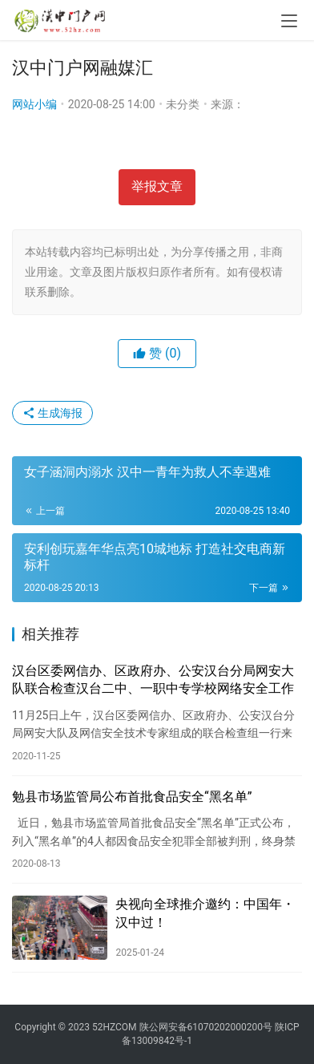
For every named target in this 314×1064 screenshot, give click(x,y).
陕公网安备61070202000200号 (207, 1027)
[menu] (289, 20)
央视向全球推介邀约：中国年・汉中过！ (205, 912)
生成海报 (52, 413)
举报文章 (157, 186)
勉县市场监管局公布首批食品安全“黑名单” (132, 796)
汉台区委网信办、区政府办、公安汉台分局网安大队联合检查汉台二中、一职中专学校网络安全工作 (153, 679)
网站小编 (34, 104)
